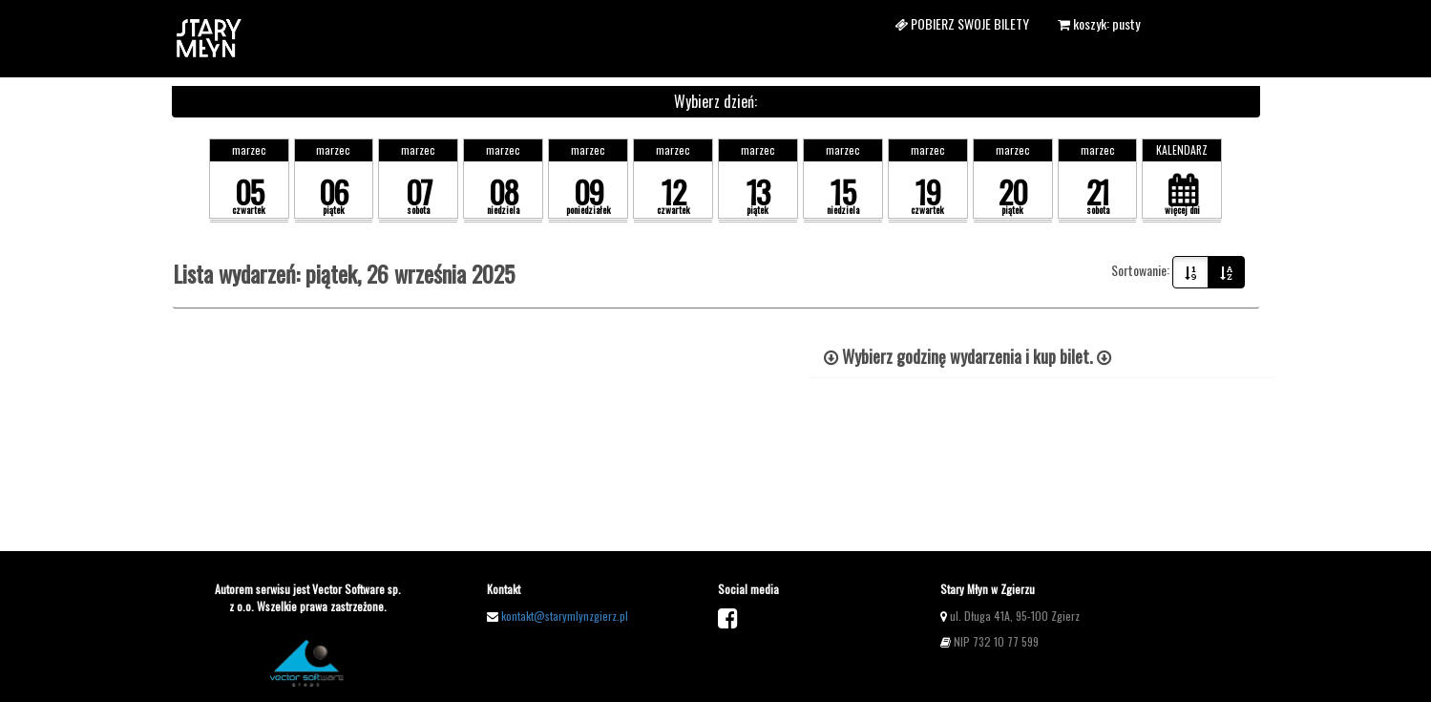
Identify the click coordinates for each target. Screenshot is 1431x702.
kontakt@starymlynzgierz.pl (564, 615)
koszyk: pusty (1099, 23)
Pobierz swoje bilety (961, 23)
